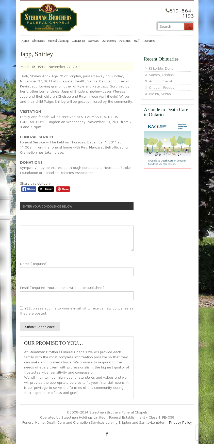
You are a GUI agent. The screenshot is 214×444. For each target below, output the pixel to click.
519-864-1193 (182, 13)
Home (25, 40)
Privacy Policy (180, 422)
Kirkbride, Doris (161, 68)
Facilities (124, 40)
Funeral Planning (58, 40)
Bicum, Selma (160, 94)
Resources (148, 40)
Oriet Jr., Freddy (161, 87)
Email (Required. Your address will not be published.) (62, 287)
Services (93, 40)
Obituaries (38, 40)
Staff (136, 40)
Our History (109, 40)
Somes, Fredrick (162, 74)
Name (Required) (33, 263)
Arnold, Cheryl (160, 81)
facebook (107, 434)
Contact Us (78, 40)
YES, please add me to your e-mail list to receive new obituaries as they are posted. (76, 310)
